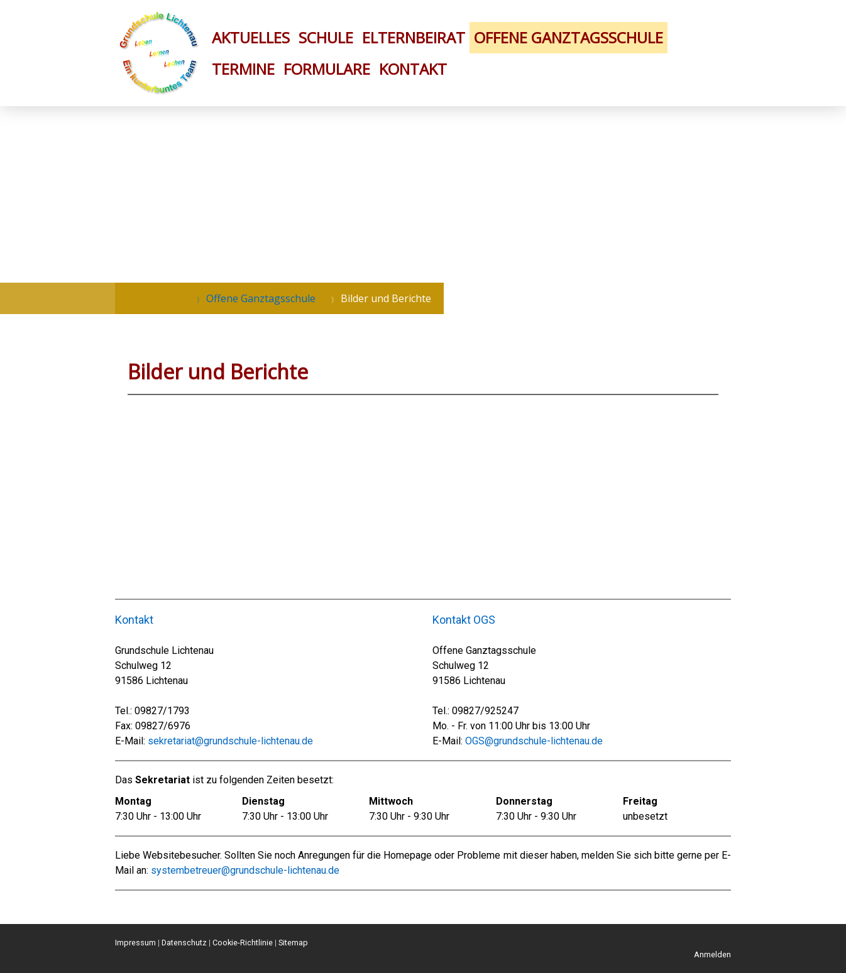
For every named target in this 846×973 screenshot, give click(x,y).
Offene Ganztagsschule (568, 37)
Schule (326, 37)
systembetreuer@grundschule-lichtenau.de (245, 870)
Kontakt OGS (463, 619)
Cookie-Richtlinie (242, 942)
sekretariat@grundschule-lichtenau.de (230, 741)
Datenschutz (184, 942)
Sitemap (293, 942)
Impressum (135, 942)
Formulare (326, 68)
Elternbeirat (413, 37)
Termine (243, 68)
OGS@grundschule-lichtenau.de (534, 741)
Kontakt (413, 68)
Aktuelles (251, 37)
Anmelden (712, 954)
